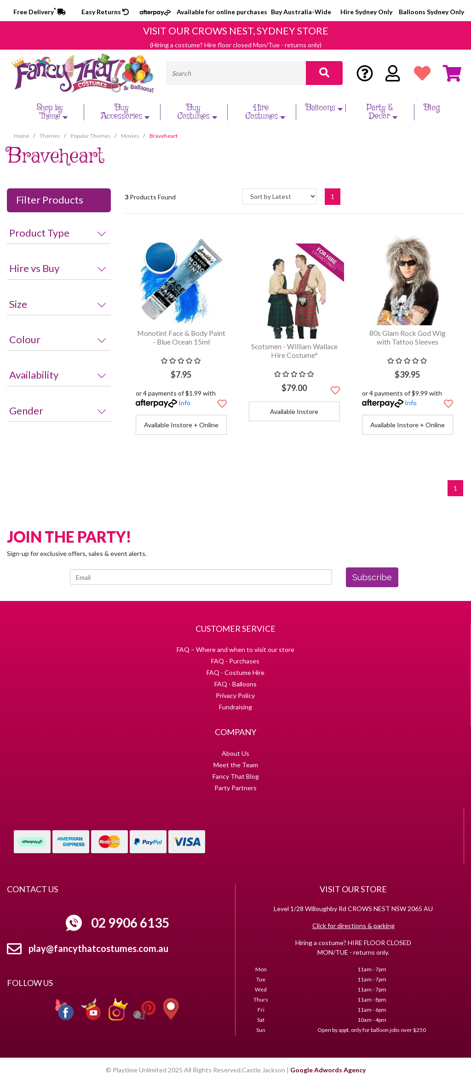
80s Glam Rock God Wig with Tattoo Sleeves (407, 337)
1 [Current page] (332, 196)
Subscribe (372, 577)
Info (184, 403)
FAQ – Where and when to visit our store (235, 649)
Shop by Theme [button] (53, 112)
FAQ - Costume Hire (235, 672)
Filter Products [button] (49, 200)
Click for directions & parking (353, 925)
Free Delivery (39, 12)
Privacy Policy (235, 695)
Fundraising (235, 707)
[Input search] (236, 73)
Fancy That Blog (236, 776)
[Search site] (324, 73)
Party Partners (235, 788)
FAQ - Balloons (235, 684)
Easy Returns (105, 12)
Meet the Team (235, 765)
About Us (235, 753)
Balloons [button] (325, 108)
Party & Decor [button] (383, 112)
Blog (432, 108)
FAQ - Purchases (235, 661)
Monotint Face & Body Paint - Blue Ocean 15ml (181, 337)
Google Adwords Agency (328, 1070)
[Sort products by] (279, 196)
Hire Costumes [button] (266, 112)
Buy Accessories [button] (126, 112)
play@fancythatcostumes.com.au (98, 948)
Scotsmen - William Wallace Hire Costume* (294, 350)
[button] (222, 403)
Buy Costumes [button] (198, 112)
